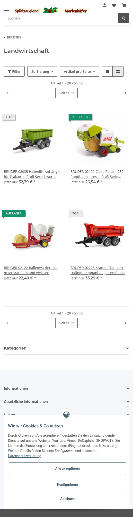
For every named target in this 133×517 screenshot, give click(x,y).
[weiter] (124, 93)
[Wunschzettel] (114, 5)
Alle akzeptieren (67, 469)
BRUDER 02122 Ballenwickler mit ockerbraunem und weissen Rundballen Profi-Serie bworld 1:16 (32, 270)
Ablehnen (67, 499)
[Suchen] (61, 18)
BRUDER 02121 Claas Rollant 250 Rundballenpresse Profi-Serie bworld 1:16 (97, 174)
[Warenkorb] (124, 5)
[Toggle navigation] (6, 8)
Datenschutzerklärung (24, 456)
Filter (14, 71)
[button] (104, 5)
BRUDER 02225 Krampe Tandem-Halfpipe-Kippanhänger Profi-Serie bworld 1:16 (99, 270)
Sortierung (40, 71)
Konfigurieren (67, 485)
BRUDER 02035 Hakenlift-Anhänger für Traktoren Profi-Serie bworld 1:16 (32, 174)
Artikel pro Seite (77, 71)
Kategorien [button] (15, 348)
